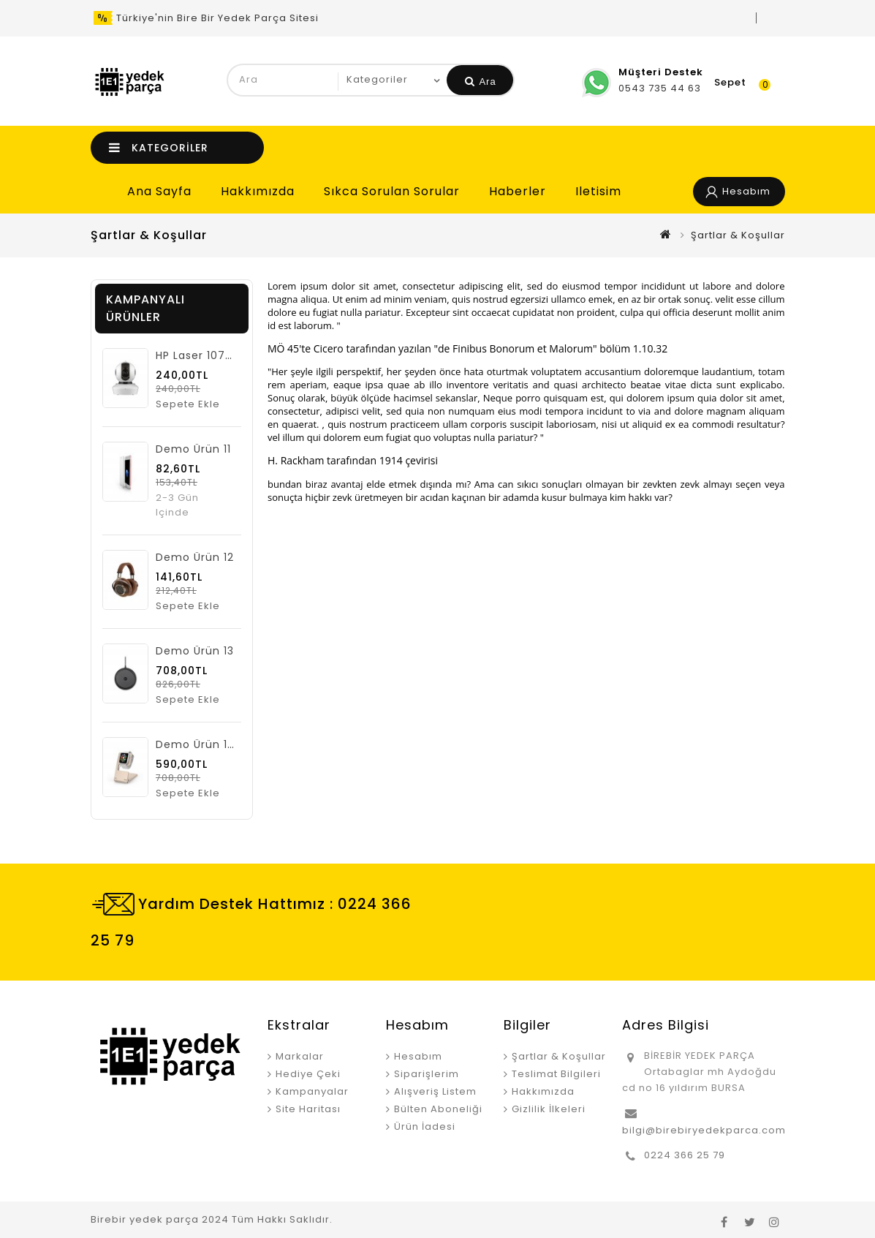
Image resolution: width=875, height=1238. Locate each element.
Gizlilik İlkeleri (549, 1109)
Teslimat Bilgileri (556, 1074)
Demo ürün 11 (193, 449)
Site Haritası (308, 1109)
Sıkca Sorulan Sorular (392, 191)
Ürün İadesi (424, 1126)
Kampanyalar (312, 1091)
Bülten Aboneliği (438, 1109)
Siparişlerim (426, 1074)
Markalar (300, 1056)
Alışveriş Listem (435, 1091)
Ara (480, 81)
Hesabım (418, 1056)
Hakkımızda (258, 191)
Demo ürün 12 (195, 557)
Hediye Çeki (308, 1074)
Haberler (517, 191)
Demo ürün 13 (195, 650)
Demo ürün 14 (195, 744)
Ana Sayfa (159, 191)
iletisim (598, 191)
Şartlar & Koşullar (738, 235)
